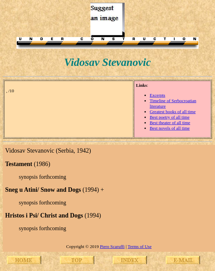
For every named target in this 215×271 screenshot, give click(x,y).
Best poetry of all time (169, 117)
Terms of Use (140, 246)
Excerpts (157, 95)
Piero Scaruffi (112, 246)
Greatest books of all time (172, 111)
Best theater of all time (170, 122)
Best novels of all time (170, 128)
